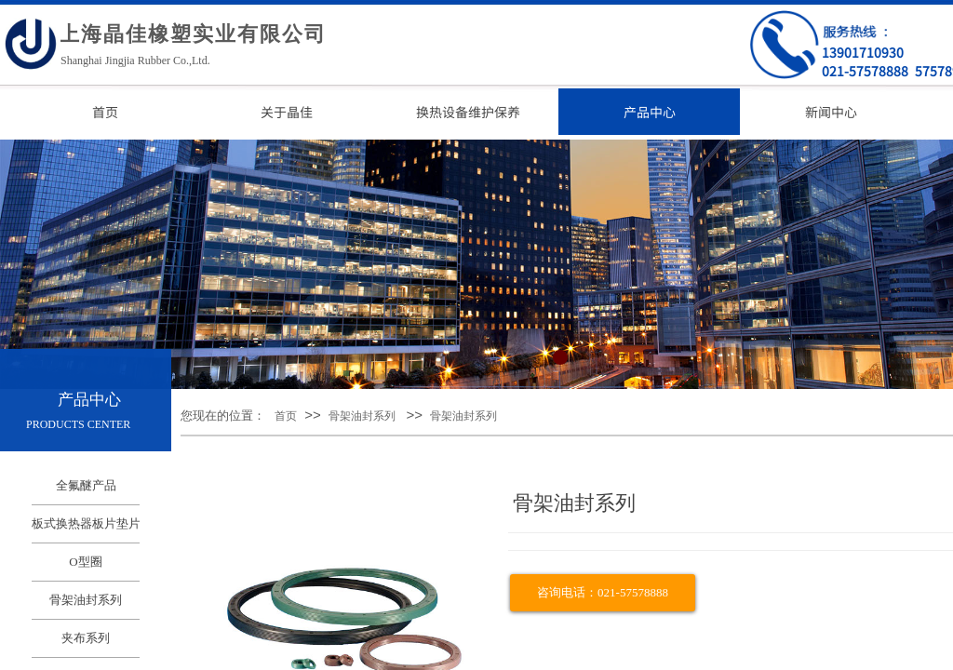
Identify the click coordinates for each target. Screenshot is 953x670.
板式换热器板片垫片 (86, 523)
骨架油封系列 (362, 415)
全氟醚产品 (86, 485)
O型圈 (85, 562)
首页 (286, 415)
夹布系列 (85, 638)
